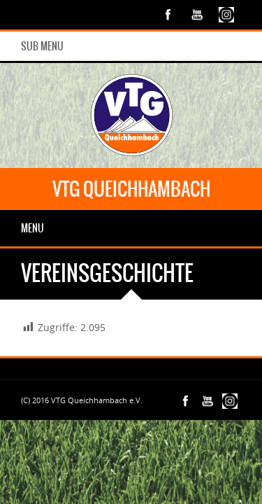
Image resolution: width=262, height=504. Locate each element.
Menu (32, 228)
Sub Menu (42, 46)
